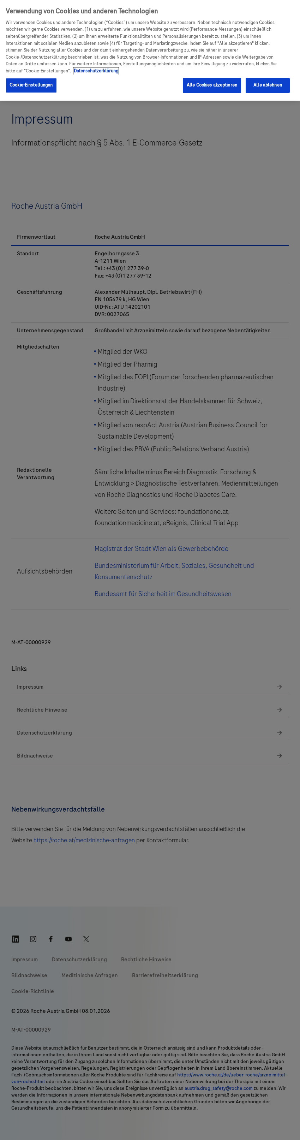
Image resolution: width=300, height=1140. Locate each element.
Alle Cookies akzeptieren (212, 85)
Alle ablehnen (267, 85)
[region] (150, 50)
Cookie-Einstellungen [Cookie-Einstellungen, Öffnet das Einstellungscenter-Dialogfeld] (31, 85)
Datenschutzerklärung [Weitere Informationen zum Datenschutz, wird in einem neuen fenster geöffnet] (96, 71)
